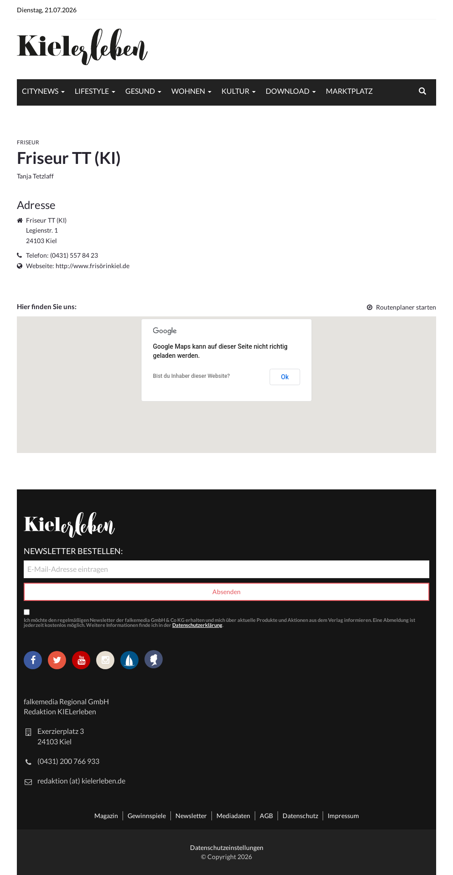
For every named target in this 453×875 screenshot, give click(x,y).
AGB (266, 815)
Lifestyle (92, 90)
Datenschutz (300, 815)
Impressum (343, 815)
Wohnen (188, 90)
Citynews (40, 90)
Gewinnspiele (147, 815)
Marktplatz (349, 90)
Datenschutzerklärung (197, 625)
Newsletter (191, 815)
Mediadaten (233, 815)
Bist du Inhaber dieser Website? (191, 376)
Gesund (140, 90)
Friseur (28, 142)
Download (287, 90)
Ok (285, 377)
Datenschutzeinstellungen (226, 847)
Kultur (235, 90)
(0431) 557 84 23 (74, 255)
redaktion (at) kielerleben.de (81, 780)
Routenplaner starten (401, 307)
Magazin (106, 815)
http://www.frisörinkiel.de (92, 266)
